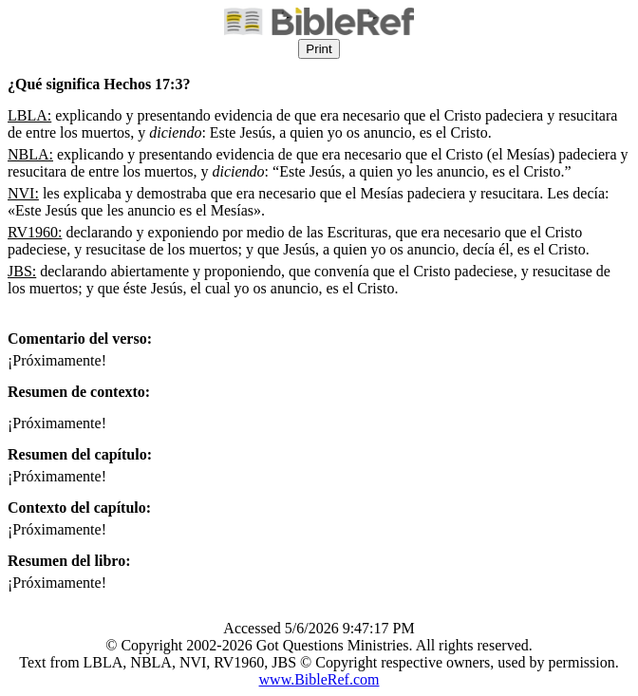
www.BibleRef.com (319, 679)
